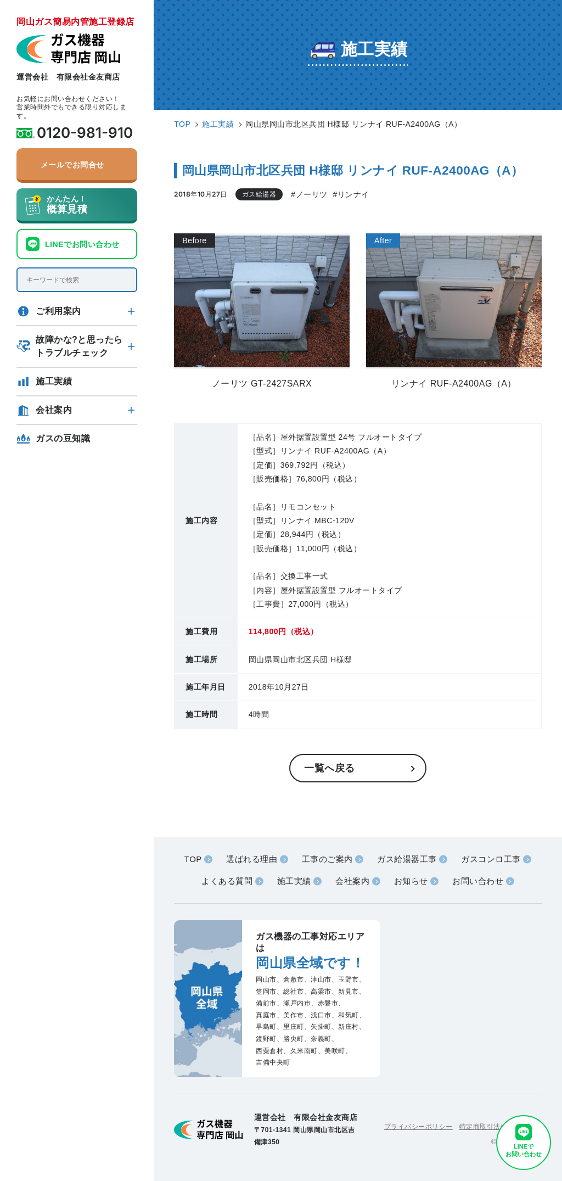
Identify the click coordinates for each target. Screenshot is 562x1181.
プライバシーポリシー (418, 1126)
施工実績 (54, 381)
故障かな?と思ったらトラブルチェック (79, 346)
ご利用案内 (58, 311)
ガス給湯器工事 (407, 859)
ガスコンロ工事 (491, 859)
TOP (193, 859)
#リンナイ (351, 194)
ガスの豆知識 (63, 438)
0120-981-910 (85, 133)
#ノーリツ (309, 194)
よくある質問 (226, 881)
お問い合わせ (477, 881)
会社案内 (54, 410)
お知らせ (411, 881)
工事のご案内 (327, 859)
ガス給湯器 (259, 194)
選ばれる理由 (251, 859)
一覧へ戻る (329, 768)
